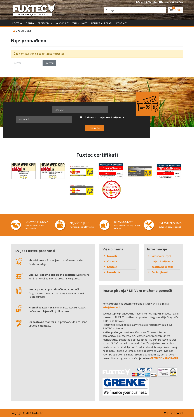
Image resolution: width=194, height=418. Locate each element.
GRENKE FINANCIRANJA (164, 359)
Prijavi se (95, 127)
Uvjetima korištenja (111, 117)
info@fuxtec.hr (112, 308)
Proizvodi (45, 23)
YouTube (177, 2)
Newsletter (114, 273)
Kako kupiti (62, 23)
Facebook (165, 2)
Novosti (112, 256)
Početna (17, 23)
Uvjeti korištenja (162, 262)
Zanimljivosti (80, 23)
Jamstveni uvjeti (162, 256)
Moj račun (152, 2)
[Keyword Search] (132, 10)
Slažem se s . (102, 117)
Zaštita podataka (162, 267)
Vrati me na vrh (173, 414)
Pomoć (140, 2)
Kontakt (121, 23)
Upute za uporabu (102, 23)
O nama (30, 23)
